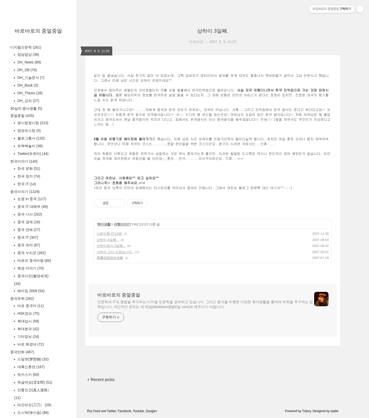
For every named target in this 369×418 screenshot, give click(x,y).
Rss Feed (93, 411)
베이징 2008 (30, 291)
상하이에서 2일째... (111, 246)
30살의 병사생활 (26, 108)
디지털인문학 (25, 47)
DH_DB (26, 70)
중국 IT (27, 237)
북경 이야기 (30, 268)
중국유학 (22, 298)
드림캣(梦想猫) (32, 359)
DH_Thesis (29, 93)
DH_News (28, 62)
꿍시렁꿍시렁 (32, 123)
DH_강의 (27, 101)
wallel (334, 411)
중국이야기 (24, 192)
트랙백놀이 (29, 146)
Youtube (138, 411)
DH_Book (27, 85)
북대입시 (27, 321)
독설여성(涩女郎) (34, 382)
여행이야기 (122, 224)
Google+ (152, 411)
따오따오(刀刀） (33, 405)
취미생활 (103, 224)
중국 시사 (29, 214)
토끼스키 (27, 375)
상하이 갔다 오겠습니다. (115, 252)
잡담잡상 (27, 54)
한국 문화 (28, 168)
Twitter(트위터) (32, 154)
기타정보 (27, 337)
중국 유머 (28, 245)
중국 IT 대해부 (32, 207)
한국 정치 (28, 176)
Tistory (306, 411)
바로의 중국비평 (33, 260)
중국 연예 (28, 230)
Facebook (124, 411)
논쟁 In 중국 (31, 199)
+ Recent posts (101, 379)
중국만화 (22, 352)
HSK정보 (27, 313)
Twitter (111, 411)
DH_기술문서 (30, 78)
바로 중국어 (30, 306)
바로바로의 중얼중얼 (38, 31)
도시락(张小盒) (32, 413)
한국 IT (26, 184)
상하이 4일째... (108, 240)
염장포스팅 (28, 130)
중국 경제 (28, 222)
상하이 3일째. (212, 31)
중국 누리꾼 (31, 253)
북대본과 (27, 329)
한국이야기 (24, 161)
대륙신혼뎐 (30, 367)
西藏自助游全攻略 (110, 258)
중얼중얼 (22, 116)
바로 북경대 (30, 344)
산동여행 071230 (109, 234)
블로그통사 (30, 138)
